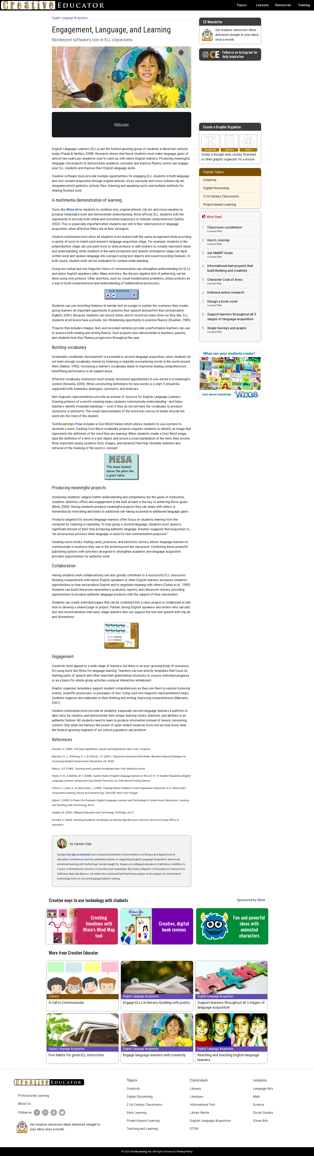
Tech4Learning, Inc (140, 1151)
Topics (242, 5)
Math (256, 1097)
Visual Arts (260, 1121)
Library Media (199, 1113)
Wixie (70, 209)
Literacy (54, 996)
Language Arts (263, 1089)
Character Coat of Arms (233, 282)
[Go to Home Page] (54, 5)
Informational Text (202, 1105)
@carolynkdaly (81, 854)
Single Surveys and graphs (233, 330)
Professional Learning (33, 1096)
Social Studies (263, 1113)
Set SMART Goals (233, 255)
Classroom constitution (233, 229)
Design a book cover (233, 304)
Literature (196, 1097)
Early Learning (136, 1113)
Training (304, 5)
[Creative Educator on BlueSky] (61, 1112)
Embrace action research (225, 292)
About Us (24, 1104)
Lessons (262, 5)
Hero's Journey (233, 242)
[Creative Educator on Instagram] (230, 54)
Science (258, 1105)
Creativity (209, 180)
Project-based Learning (219, 204)
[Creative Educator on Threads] (52, 1112)
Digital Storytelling (216, 188)
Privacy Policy (184, 1151)
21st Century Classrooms (221, 196)
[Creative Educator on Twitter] (36, 1112)
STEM (194, 1129)
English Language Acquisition (70, 18)
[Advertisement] (230, 90)
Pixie (78, 424)
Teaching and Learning (142, 1129)
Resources (283, 5)
